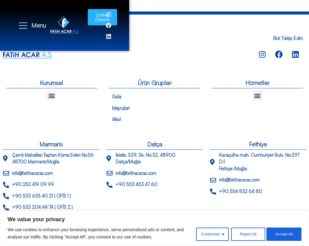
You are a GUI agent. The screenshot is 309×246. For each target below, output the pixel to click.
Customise (206, 233)
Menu (39, 20)
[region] (154, 228)
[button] (51, 95)
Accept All (283, 233)
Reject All (245, 233)
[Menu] (23, 20)
